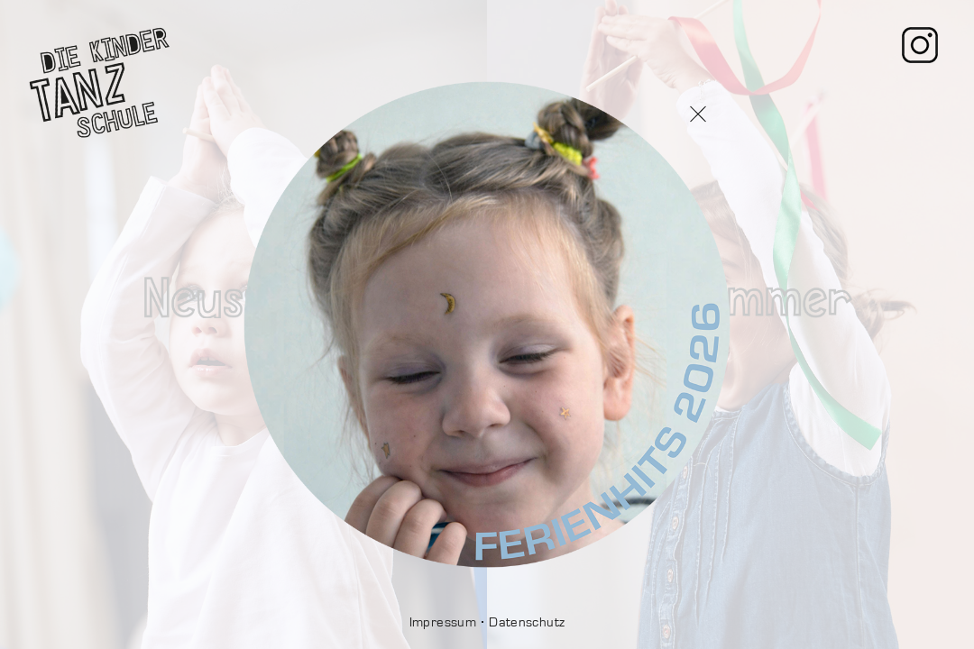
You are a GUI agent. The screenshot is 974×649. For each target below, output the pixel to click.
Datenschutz (527, 622)
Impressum (442, 622)
